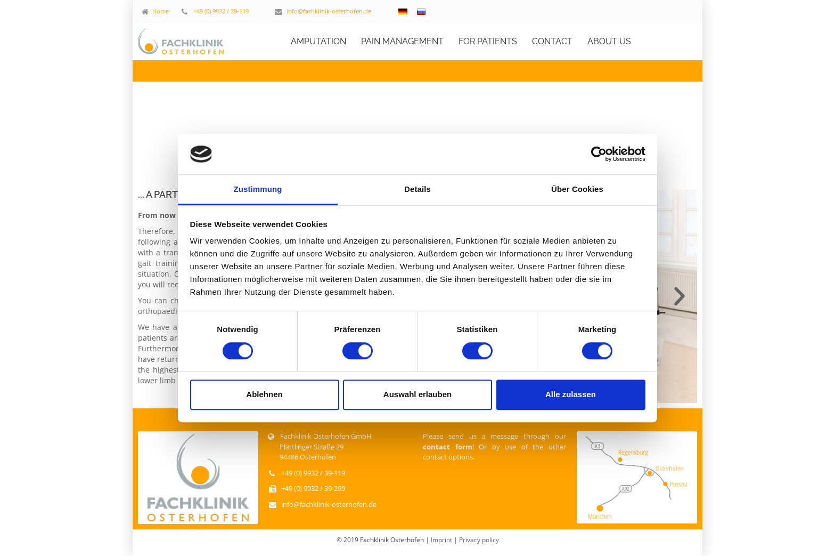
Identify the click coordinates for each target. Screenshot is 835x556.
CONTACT (552, 41)
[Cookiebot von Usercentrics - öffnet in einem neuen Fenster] (598, 154)
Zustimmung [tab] (258, 189)
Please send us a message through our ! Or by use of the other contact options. (494, 446)
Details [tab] (417, 189)
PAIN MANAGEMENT (402, 41)
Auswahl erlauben (417, 394)
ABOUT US (609, 41)
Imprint (442, 539)
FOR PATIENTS (488, 41)
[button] (679, 296)
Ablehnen (264, 394)
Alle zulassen (570, 394)
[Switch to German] (403, 11)
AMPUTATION (318, 41)
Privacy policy (479, 539)
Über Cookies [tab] (577, 189)
